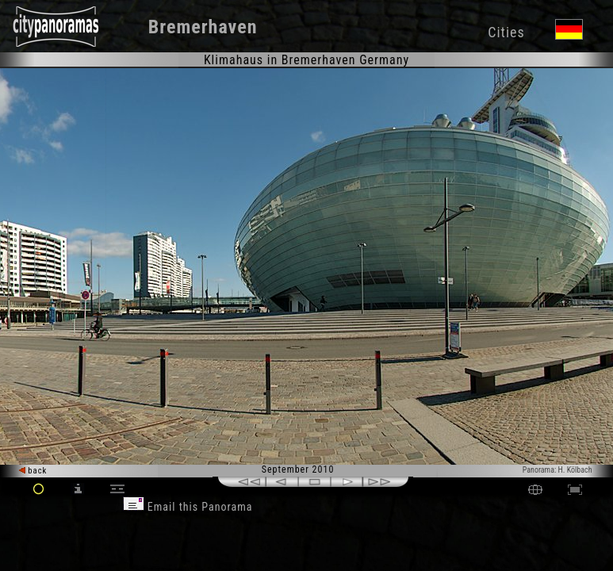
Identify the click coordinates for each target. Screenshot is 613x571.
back (33, 471)
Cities (506, 32)
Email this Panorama (188, 506)
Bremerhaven (203, 27)
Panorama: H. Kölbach (557, 470)
